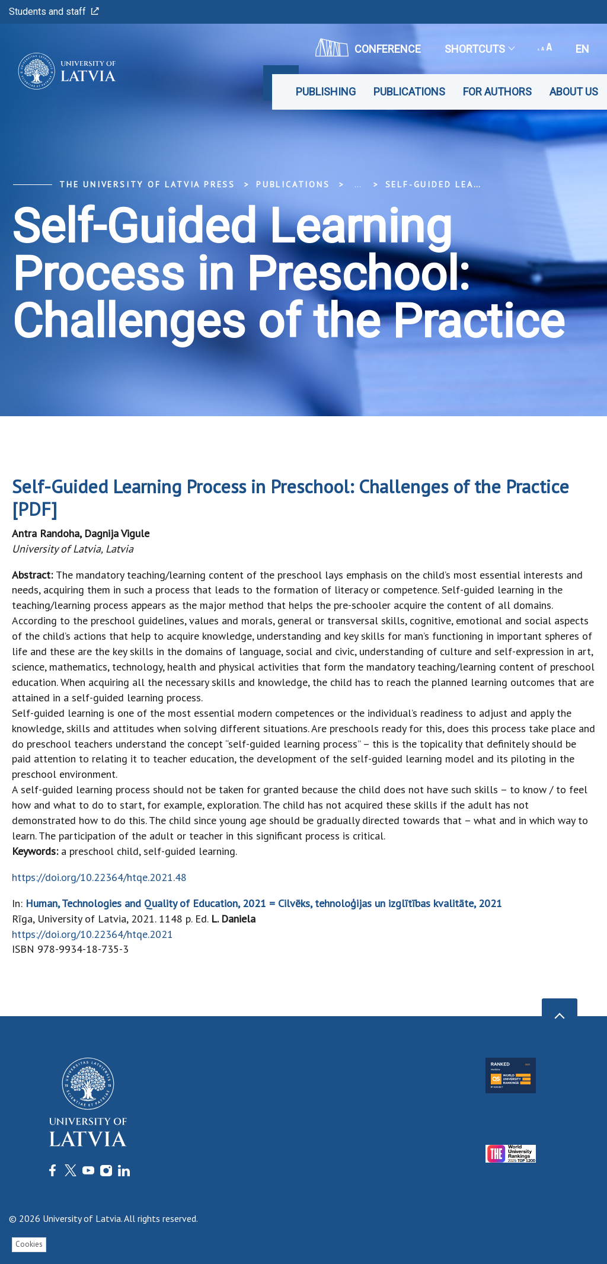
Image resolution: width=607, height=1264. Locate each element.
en (582, 49)
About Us (574, 91)
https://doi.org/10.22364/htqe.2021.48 (99, 877)
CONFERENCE (368, 47)
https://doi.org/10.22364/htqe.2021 (92, 934)
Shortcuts (479, 49)
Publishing (326, 91)
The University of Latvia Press (147, 184)
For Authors (497, 91)
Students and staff (54, 11)
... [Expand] (357, 184)
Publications (409, 91)
